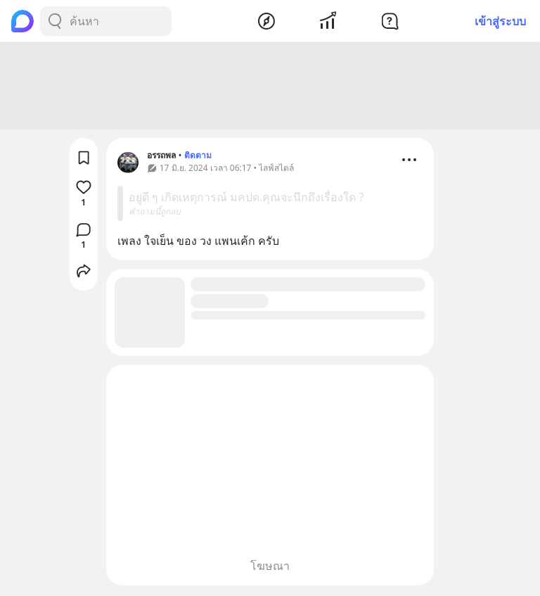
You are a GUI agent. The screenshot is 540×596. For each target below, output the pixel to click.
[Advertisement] (270, 88)
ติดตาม (198, 157)
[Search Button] (54, 21)
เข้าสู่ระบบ (500, 21)
